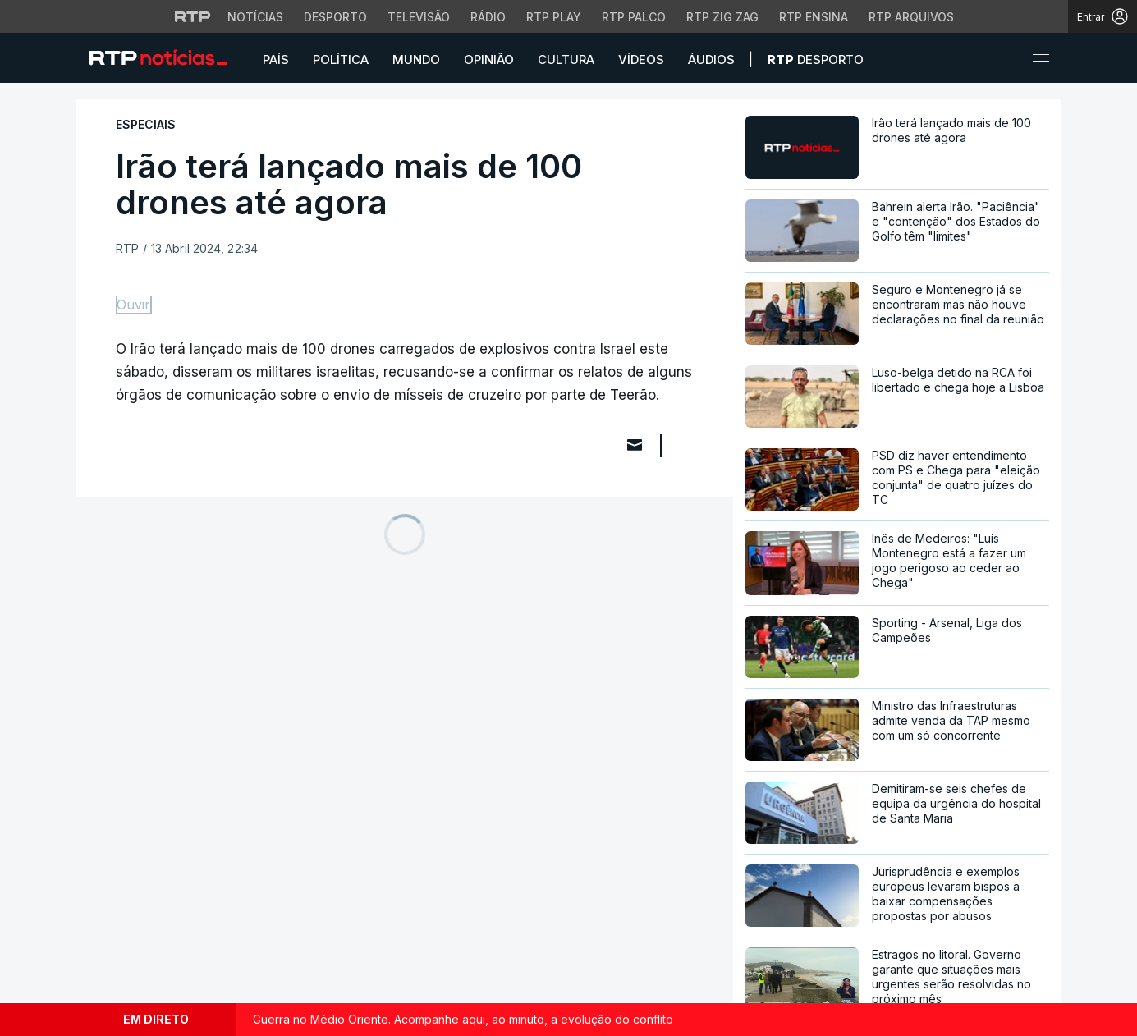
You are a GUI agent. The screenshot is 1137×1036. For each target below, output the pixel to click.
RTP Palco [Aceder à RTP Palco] (634, 17)
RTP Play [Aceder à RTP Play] (553, 17)
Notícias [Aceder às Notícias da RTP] (255, 17)
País (276, 59)
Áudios (711, 59)
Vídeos (641, 59)
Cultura (566, 59)
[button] (1010, 59)
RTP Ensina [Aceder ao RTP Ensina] (813, 17)
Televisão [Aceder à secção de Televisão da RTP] (418, 17)
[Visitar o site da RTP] (193, 16)
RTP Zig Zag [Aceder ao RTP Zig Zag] (722, 17)
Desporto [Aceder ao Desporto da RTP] (335, 17)
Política (341, 59)
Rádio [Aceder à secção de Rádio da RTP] (488, 17)
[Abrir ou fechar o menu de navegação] (1036, 57)
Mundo (416, 59)
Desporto (815, 59)
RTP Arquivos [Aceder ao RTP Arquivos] (911, 17)
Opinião (489, 59)
